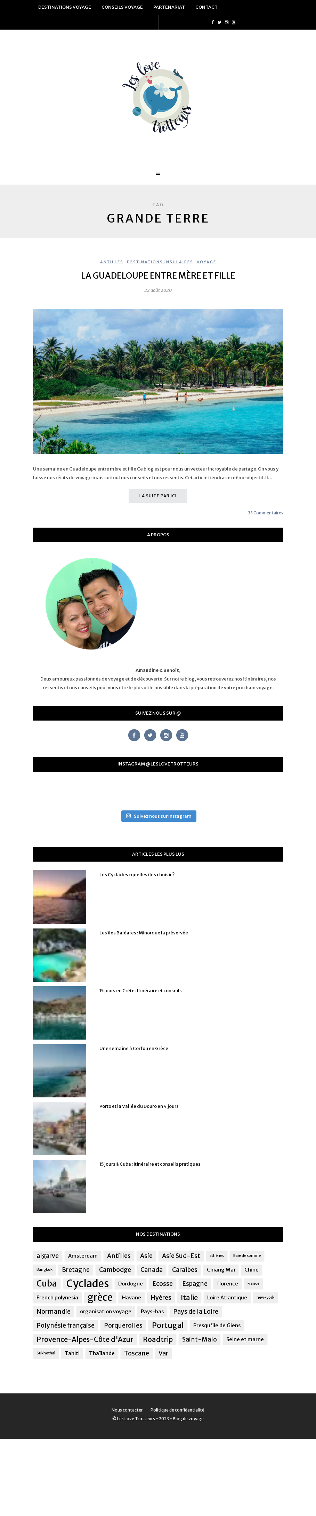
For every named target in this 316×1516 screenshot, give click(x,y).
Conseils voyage (122, 7)
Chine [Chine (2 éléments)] (251, 1269)
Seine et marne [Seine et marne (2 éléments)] (245, 1339)
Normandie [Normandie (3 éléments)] (54, 1311)
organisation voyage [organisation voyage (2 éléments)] (105, 1311)
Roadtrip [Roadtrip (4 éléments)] (158, 1339)
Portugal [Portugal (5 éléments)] (168, 1325)
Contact (206, 7)
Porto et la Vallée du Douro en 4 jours (139, 1106)
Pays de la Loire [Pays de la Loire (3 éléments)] (195, 1311)
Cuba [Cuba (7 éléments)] (47, 1283)
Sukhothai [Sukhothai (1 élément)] (46, 1353)
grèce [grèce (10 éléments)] (100, 1297)
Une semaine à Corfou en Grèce (133, 1048)
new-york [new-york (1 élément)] (265, 1297)
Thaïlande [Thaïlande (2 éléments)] (102, 1353)
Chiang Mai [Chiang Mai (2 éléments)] (221, 1269)
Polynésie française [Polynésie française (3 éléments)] (66, 1325)
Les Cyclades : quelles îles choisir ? (137, 875)
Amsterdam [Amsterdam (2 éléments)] (83, 1255)
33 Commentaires (265, 512)
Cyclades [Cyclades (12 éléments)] (87, 1283)
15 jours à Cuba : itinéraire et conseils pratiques (150, 1164)
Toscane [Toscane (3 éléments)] (136, 1353)
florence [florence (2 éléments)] (227, 1283)
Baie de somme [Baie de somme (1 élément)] (247, 1255)
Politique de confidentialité (177, 1410)
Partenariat (169, 7)
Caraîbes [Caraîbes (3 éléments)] (184, 1270)
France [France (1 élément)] (253, 1283)
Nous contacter (127, 1410)
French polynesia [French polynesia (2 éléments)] (57, 1297)
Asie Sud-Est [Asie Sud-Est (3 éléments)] (181, 1256)
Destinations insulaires (160, 261)
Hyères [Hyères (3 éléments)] (161, 1297)
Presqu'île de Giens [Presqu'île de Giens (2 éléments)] (217, 1325)
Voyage (206, 261)
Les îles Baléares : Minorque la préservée (143, 933)
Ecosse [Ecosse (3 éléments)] (162, 1284)
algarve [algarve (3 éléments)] (48, 1256)
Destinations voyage (64, 7)
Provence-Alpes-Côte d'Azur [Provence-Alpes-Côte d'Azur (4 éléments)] (85, 1339)
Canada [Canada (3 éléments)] (151, 1270)
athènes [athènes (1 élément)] (217, 1255)
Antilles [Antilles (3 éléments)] (119, 1256)
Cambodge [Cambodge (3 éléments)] (115, 1270)
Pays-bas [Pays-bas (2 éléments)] (152, 1311)
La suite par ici (158, 495)
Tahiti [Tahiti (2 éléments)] (72, 1353)
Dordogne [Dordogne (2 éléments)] (130, 1283)
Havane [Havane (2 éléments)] (131, 1297)
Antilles (111, 261)
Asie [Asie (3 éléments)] (146, 1256)
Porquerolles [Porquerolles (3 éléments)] (123, 1325)
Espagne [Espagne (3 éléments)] (195, 1284)
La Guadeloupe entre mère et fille (158, 275)
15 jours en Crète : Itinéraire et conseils (140, 991)
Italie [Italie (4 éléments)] (189, 1297)
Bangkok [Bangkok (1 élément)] (44, 1269)
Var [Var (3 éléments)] (163, 1353)
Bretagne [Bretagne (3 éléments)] (76, 1270)
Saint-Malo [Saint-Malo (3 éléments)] (199, 1339)
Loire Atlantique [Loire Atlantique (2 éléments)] (227, 1297)
